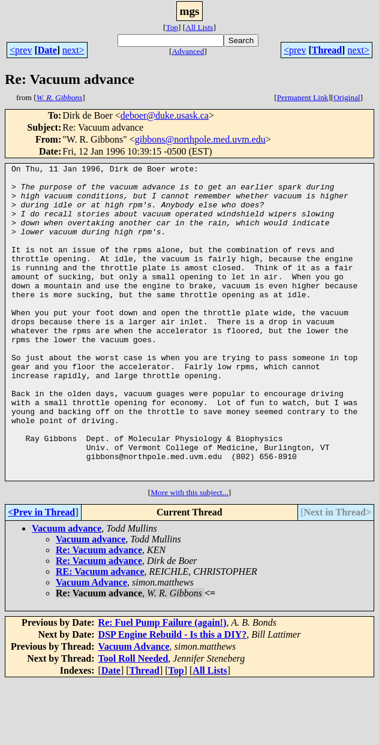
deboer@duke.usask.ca (165, 115)
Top (172, 27)
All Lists (199, 27)
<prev (21, 50)
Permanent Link (303, 97)
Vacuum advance (66, 591)
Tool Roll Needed (133, 721)
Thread (327, 50)
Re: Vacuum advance (99, 613)
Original (346, 97)
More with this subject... (189, 555)
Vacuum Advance (91, 645)
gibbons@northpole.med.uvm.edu (200, 139)
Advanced (188, 51)
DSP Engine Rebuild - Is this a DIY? (172, 697)
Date (47, 50)
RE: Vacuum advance (100, 634)
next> (73, 50)
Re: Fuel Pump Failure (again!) (162, 685)
